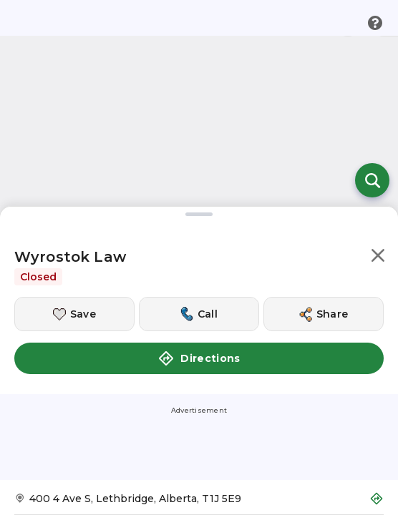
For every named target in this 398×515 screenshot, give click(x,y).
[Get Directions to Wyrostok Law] (199, 503)
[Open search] (372, 180)
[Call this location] (199, 314)
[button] (378, 258)
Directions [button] (199, 358)
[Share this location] (323, 314)
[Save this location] (74, 314)
